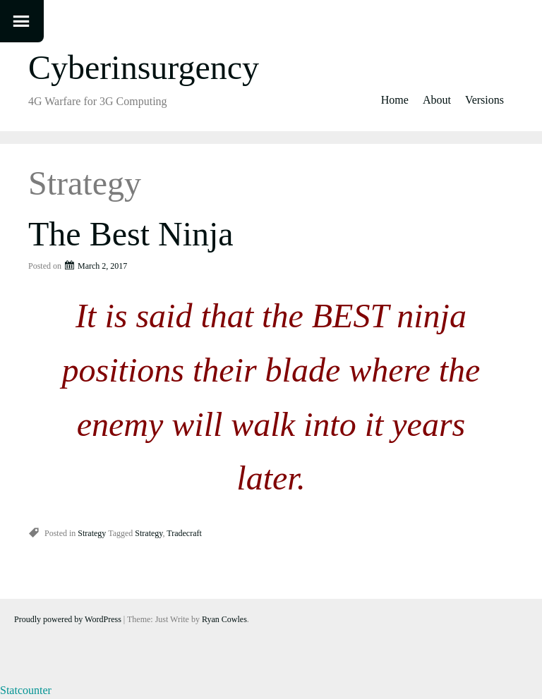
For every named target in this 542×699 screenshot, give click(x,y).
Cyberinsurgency (143, 67)
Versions (484, 100)
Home (395, 100)
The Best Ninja (131, 234)
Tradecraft (184, 533)
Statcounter (26, 690)
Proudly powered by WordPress (67, 619)
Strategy (92, 533)
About (437, 100)
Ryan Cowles (224, 619)
